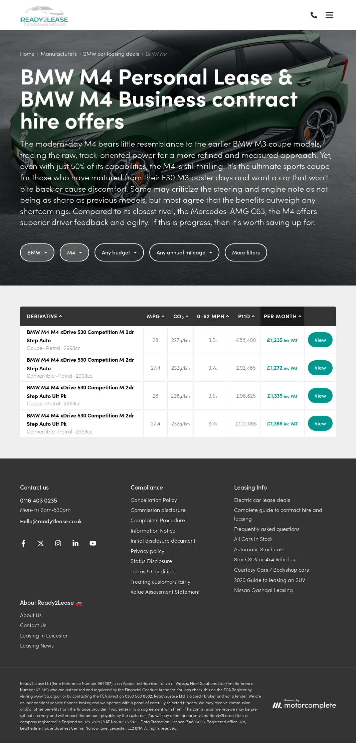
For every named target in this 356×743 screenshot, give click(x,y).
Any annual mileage (185, 252)
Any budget (120, 252)
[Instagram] (58, 544)
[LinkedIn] (75, 544)
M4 (75, 252)
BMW (38, 252)
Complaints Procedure (158, 520)
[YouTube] (93, 544)
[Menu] (329, 15)
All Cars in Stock (253, 538)
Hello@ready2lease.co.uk (51, 521)
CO (178, 316)
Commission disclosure (158, 509)
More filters (246, 252)
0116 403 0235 (38, 500)
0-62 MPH (210, 316)
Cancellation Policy (154, 499)
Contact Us (33, 624)
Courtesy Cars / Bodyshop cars (271, 569)
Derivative (42, 316)
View (320, 339)
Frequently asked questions (267, 528)
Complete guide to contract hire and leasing (278, 514)
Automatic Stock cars (259, 549)
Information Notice (153, 530)
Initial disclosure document (163, 540)
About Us (31, 614)
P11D (244, 316)
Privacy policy (147, 550)
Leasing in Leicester (44, 635)
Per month (280, 316)
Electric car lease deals (262, 499)
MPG (153, 316)
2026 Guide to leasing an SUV (269, 579)
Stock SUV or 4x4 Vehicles (264, 559)
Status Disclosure (151, 560)
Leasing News (37, 645)
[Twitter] (40, 544)
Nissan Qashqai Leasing (263, 589)
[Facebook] (23, 544)
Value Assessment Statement (165, 591)
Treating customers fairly (160, 581)
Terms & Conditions (154, 571)
